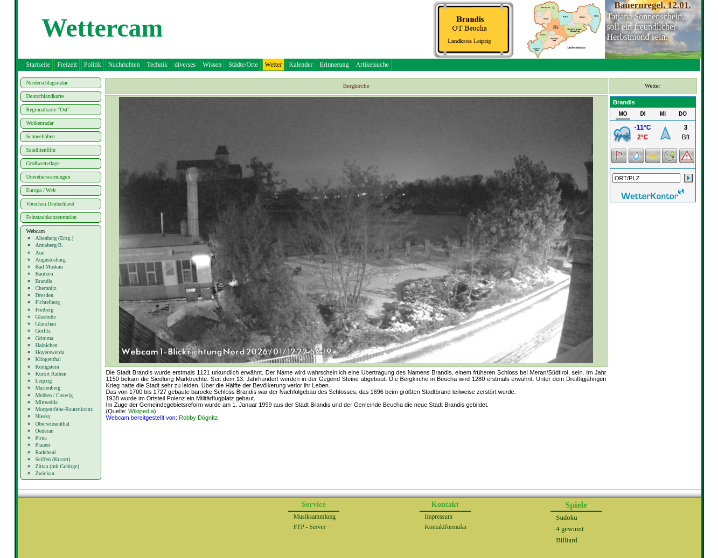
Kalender (300, 64)
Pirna (40, 438)
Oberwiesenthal (52, 424)
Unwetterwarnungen (48, 177)
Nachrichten (124, 64)
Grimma (44, 338)
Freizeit (67, 64)
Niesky (43, 416)
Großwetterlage (43, 163)
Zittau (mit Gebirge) (57, 466)
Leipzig (43, 381)
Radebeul (45, 452)
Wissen (212, 64)
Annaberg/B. (49, 245)
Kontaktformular (446, 527)
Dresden (44, 295)
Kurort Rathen (50, 374)
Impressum (439, 516)
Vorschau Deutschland (50, 204)
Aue (39, 253)
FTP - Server (310, 527)
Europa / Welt (41, 190)
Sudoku (566, 517)
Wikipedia (141, 411)
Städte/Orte (243, 64)
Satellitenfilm (40, 150)
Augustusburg (50, 260)
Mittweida (46, 402)
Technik (157, 64)
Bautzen (44, 274)
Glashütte (45, 317)
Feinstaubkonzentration (51, 217)
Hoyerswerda (49, 352)
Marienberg (47, 388)
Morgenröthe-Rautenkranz (64, 409)
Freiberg (44, 310)
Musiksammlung (315, 516)
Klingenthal (48, 359)
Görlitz (43, 331)
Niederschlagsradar (47, 83)
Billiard (566, 540)
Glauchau (45, 324)
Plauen (42, 445)
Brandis (43, 281)
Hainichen (46, 345)
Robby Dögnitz (198, 417)
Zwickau (44, 473)
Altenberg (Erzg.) (54, 238)
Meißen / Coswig (54, 395)
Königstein (47, 367)
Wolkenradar (40, 123)
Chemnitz (45, 288)
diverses (185, 64)
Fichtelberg (47, 302)
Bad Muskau (48, 267)
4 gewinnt (569, 529)
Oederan (44, 431)
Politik (92, 64)
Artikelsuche (371, 64)
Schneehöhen (40, 136)
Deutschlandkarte (45, 96)
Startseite (38, 64)
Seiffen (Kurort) (52, 459)
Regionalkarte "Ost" (48, 109)
